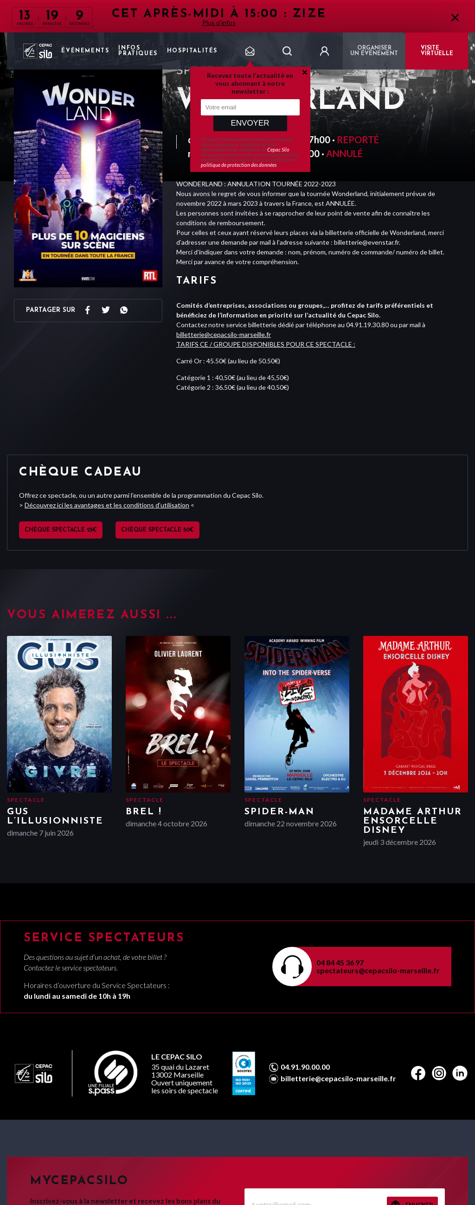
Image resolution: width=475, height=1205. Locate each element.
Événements (85, 51)
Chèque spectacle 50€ (157, 530)
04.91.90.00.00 (305, 1067)
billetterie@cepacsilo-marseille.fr (223, 334)
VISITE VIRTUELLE (437, 51)
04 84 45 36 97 (340, 962)
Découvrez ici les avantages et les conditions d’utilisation (107, 505)
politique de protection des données (238, 165)
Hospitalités (192, 51)
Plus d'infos (219, 22)
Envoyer (250, 123)
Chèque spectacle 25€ (61, 530)
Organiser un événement (374, 51)
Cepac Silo (278, 149)
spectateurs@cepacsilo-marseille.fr (378, 970)
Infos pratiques (137, 51)
